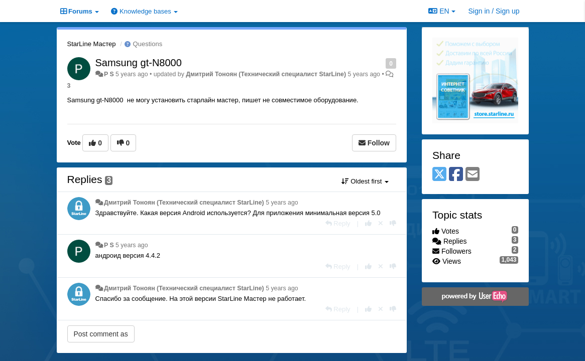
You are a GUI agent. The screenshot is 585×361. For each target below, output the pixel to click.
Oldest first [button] (365, 181)
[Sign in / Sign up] (494, 11)
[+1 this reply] (368, 223)
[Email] (472, 175)
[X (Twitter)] (439, 175)
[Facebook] (456, 175)
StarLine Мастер (91, 44)
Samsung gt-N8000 (138, 62)
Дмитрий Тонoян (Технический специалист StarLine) (266, 74)
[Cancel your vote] (380, 223)
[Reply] (337, 223)
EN (441, 11)
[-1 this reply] (393, 223)
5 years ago (282, 202)
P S (109, 74)
